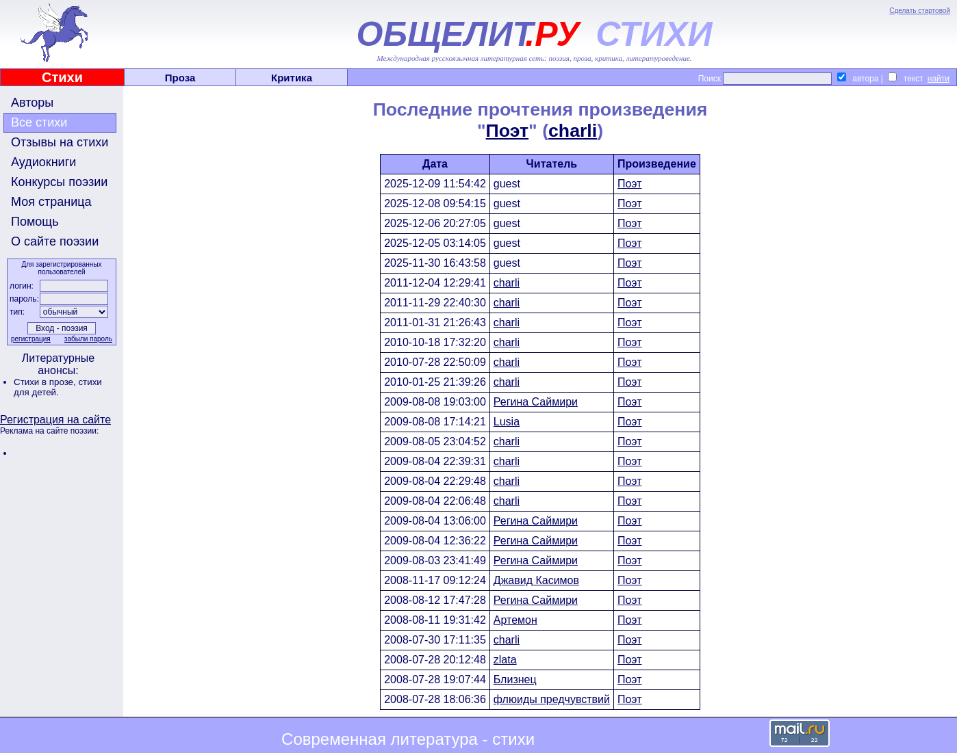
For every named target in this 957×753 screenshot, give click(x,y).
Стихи (62, 77)
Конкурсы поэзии (59, 182)
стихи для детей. (58, 387)
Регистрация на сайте (55, 419)
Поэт (507, 130)
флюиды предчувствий (552, 699)
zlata (505, 659)
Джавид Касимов (536, 580)
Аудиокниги (43, 162)
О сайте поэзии (55, 241)
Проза (180, 77)
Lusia (507, 421)
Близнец (515, 679)
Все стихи (39, 122)
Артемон (515, 620)
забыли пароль (88, 339)
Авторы (32, 102)
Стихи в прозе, (46, 382)
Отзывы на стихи (59, 142)
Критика (291, 77)
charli (572, 130)
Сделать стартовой (919, 10)
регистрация (31, 339)
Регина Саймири (536, 402)
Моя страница (51, 202)
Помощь (35, 221)
